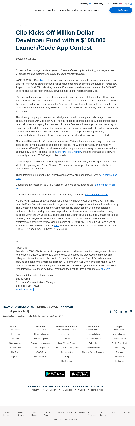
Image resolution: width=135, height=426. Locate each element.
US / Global (114, 4)
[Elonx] (115, 312)
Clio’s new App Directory (68, 152)
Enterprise (65, 10)
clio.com (105, 269)
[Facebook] (110, 312)
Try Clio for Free (121, 10)
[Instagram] (131, 312)
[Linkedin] (121, 312)
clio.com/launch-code (96, 194)
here (56, 225)
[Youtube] (126, 312)
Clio (40, 80)
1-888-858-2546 (47, 307)
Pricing (74, 10)
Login (128, 4)
